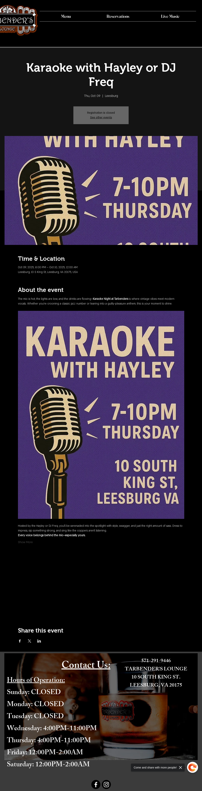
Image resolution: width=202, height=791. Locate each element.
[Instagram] (106, 784)
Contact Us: (86, 666)
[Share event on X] (29, 641)
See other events (101, 117)
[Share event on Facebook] (20, 641)
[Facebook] (95, 784)
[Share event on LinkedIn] (39, 641)
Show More (25, 542)
